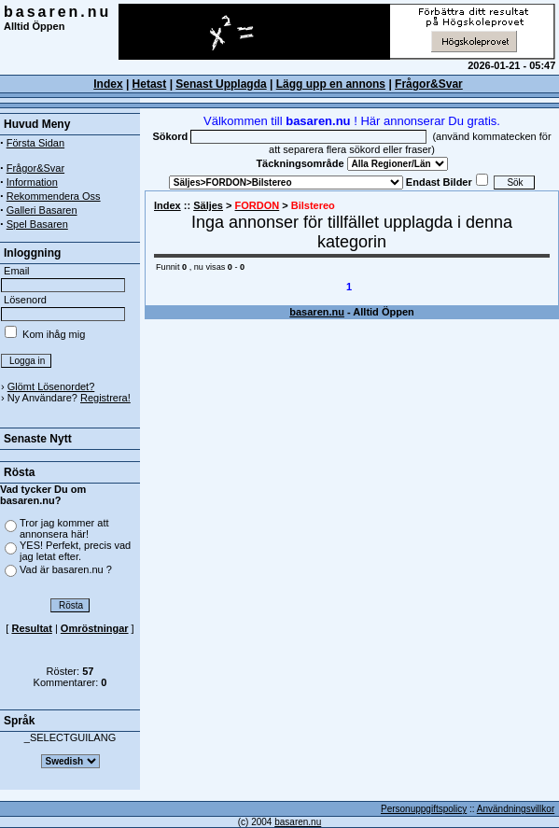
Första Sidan (35, 142)
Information (32, 182)
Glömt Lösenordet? (51, 386)
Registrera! (105, 397)
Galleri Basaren (42, 210)
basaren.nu (57, 12)
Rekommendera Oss (54, 196)
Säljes (208, 205)
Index (167, 205)
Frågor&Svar (429, 84)
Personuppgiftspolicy (424, 809)
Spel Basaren (37, 224)
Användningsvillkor (515, 809)
